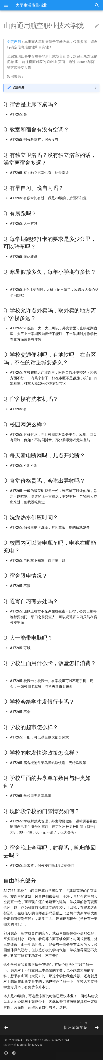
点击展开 (18, 87)
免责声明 (14, 42)
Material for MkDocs (29, 1044)
